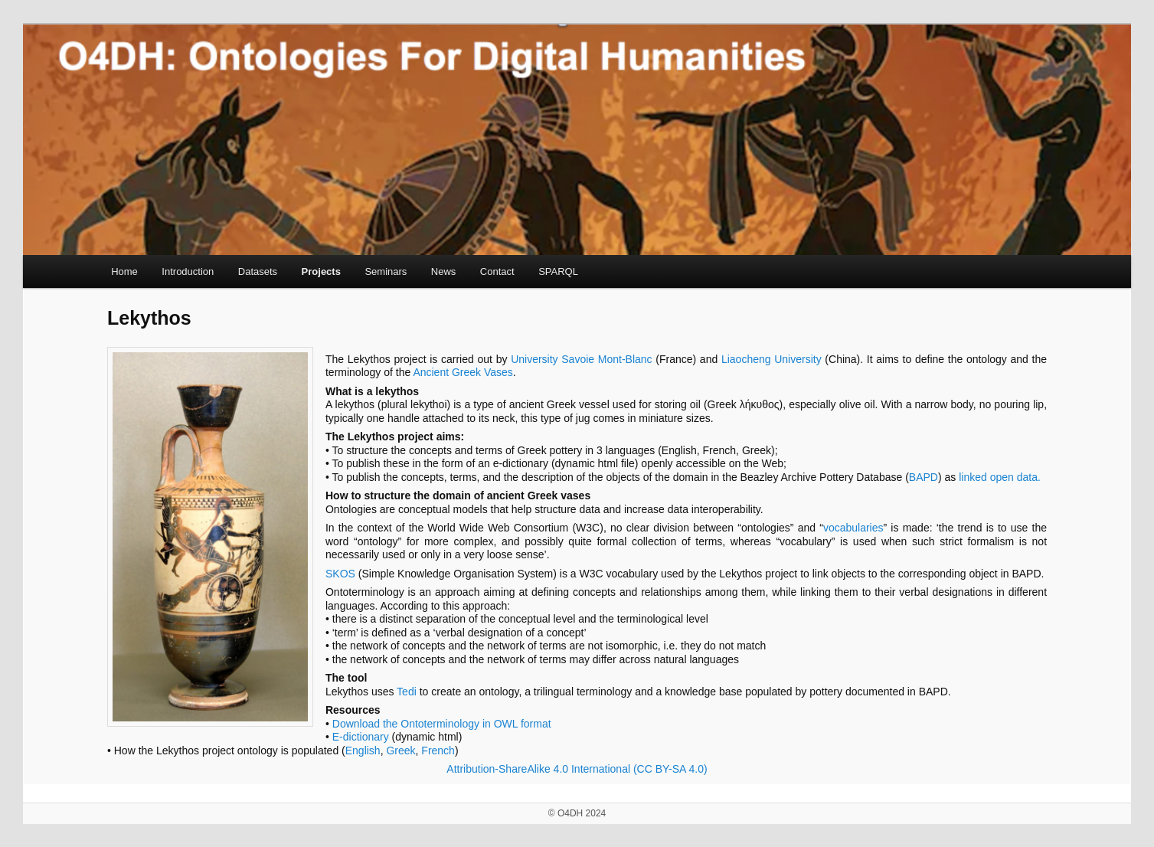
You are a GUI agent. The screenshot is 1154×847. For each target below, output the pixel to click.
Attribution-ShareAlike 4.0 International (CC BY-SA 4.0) (576, 769)
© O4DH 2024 (577, 813)
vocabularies (853, 528)
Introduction (188, 271)
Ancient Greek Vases (462, 372)
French (438, 750)
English (363, 750)
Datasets (257, 271)
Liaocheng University (771, 359)
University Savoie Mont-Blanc (581, 359)
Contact (497, 271)
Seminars (386, 271)
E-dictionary (360, 737)
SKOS (340, 573)
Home (124, 271)
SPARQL (558, 271)
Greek (400, 750)
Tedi (407, 691)
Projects (321, 271)
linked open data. (1000, 477)
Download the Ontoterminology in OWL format (441, 724)
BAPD (923, 477)
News (443, 271)
